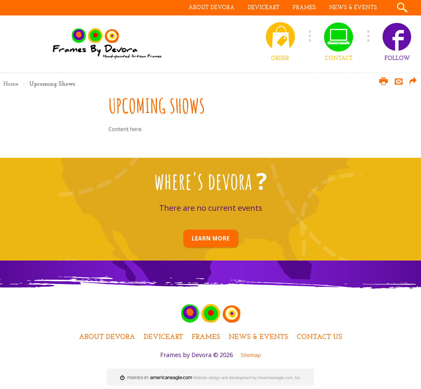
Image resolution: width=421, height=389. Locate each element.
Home (10, 84)
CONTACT (339, 58)
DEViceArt (163, 337)
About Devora (107, 337)
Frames (206, 337)
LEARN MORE (210, 238)
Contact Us (319, 337)
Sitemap (251, 355)
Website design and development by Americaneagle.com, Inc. (247, 377)
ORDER (280, 58)
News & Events (258, 337)
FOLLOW (397, 58)
